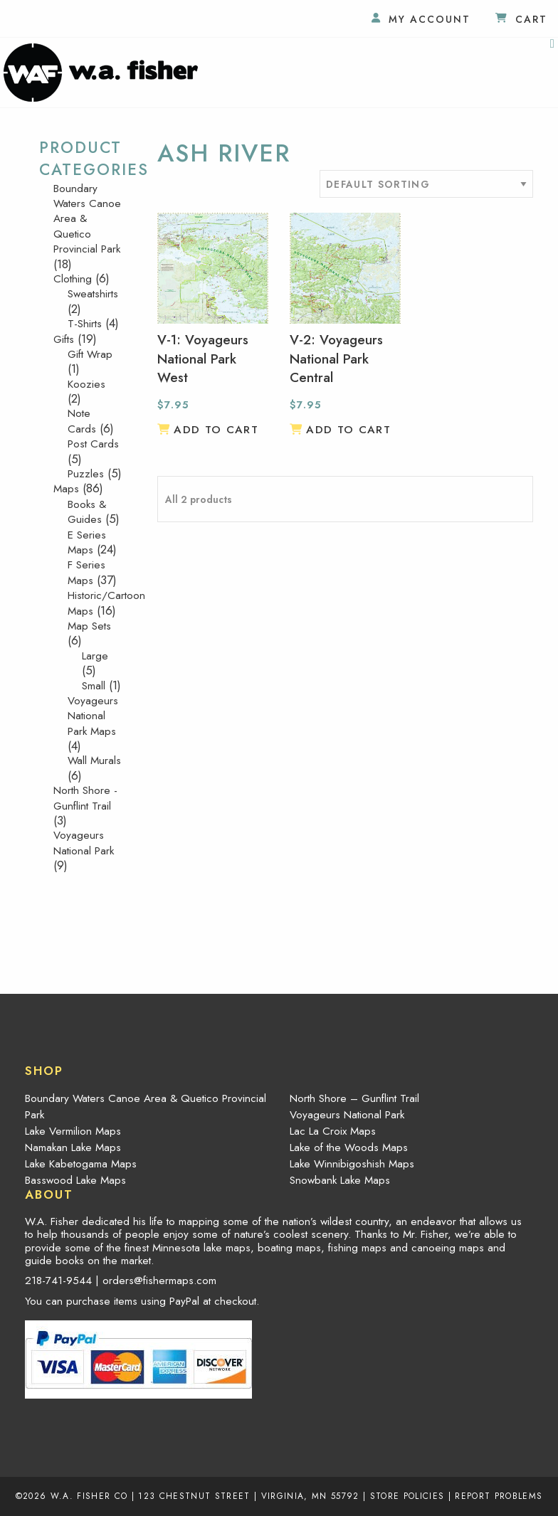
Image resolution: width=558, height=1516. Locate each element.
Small (93, 686)
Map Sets (89, 626)
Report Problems (498, 1496)
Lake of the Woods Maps (349, 1147)
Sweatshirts (93, 294)
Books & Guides (87, 512)
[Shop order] (426, 184)
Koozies (86, 384)
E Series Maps (87, 542)
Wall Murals (94, 760)
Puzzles (86, 474)
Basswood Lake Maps (75, 1180)
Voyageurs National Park (83, 842)
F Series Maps (86, 572)
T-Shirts (85, 324)
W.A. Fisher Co (89, 1496)
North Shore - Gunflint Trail (85, 798)
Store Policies (407, 1496)
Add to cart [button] (216, 429)
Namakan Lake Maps (73, 1147)
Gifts (63, 339)
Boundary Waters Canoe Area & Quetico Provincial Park (145, 1107)
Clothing (72, 279)
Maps (66, 489)
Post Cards (93, 444)
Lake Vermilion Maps (73, 1131)
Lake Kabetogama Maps (81, 1164)
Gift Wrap (90, 354)
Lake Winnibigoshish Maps (352, 1164)
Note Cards (82, 420)
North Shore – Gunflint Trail (354, 1098)
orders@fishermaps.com (159, 1280)
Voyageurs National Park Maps (93, 716)
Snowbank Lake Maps (340, 1180)
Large (95, 656)
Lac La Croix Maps (333, 1131)
